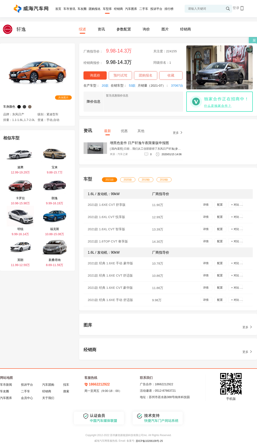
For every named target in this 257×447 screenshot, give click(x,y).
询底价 (95, 75)
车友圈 (82, 9)
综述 (82, 29)
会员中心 (27, 398)
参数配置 (124, 29)
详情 (206, 204)
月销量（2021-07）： (161, 85)
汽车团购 (48, 384)
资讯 (101, 29)
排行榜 (168, 9)
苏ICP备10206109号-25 (149, 440)
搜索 (66, 391)
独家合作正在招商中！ (226, 99)
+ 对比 (235, 204)
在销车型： (124, 85)
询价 (146, 29)
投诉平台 (156, 9)
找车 (66, 384)
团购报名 (95, 9)
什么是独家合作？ (218, 105)
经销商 (118, 9)
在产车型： (97, 85)
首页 (58, 9)
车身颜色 (9, 106)
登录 (236, 8)
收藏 (170, 75)
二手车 (143, 9)
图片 (165, 29)
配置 (220, 204)
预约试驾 (120, 75)
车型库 (107, 9)
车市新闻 (6, 384)
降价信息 (93, 101)
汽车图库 (131, 9)
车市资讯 (69, 9)
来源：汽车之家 (119, 154)
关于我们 (48, 398)
